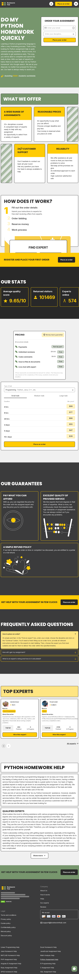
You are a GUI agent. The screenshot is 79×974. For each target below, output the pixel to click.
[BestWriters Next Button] (8, 746)
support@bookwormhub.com (53, 923)
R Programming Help (47, 964)
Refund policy (6, 931)
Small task (15, 396)
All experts (72, 744)
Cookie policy (5, 923)
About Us (43, 891)
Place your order (60, 40)
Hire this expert (19, 735)
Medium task (39, 396)
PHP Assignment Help (9, 959)
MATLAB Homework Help (10, 955)
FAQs (42, 899)
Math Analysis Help (47, 955)
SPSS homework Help (9, 972)
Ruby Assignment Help (9, 968)
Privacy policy (6, 919)
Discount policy (6, 935)
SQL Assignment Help (48, 972)
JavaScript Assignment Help (50, 951)
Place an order (63, 4)
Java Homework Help (9, 951)
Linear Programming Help (10, 947)
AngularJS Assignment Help (11, 964)
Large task (63, 396)
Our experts (44, 903)
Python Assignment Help (49, 959)
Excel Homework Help (48, 947)
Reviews (43, 907)
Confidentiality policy (8, 927)
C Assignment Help (47, 968)
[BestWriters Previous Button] (4, 746)
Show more (39, 855)
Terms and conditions (8, 915)
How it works (45, 895)
